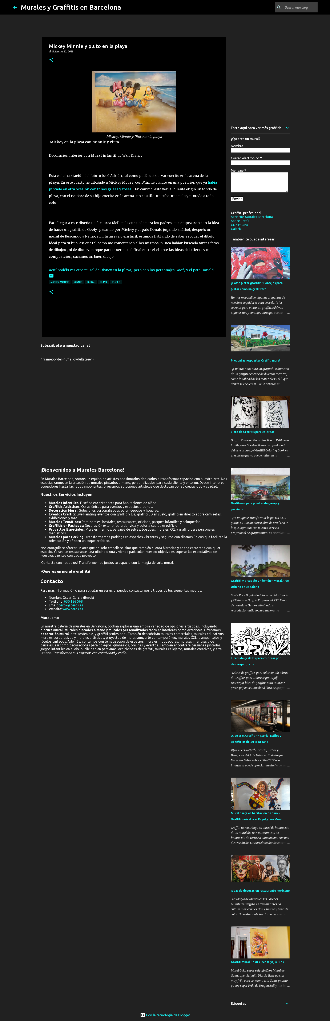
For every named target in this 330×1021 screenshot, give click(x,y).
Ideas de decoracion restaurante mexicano (260, 890)
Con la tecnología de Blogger (165, 1015)
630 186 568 (73, 601)
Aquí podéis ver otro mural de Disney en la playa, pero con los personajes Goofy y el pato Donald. (131, 270)
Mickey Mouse (60, 282)
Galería (236, 229)
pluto (116, 282)
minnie (78, 282)
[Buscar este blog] (295, 7)
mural (91, 282)
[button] (51, 60)
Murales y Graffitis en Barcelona (71, 7)
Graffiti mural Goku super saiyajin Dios (257, 962)
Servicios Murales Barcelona (252, 217)
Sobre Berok (240, 221)
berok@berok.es (71, 605)
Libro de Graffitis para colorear (252, 432)
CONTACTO (239, 225)
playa (103, 282)
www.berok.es (73, 609)
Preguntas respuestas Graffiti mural (255, 360)
